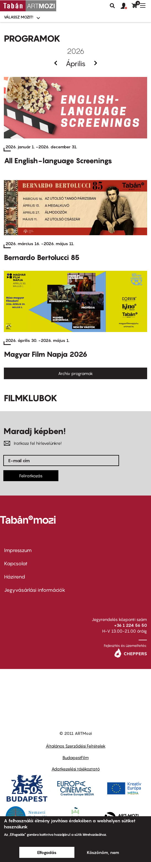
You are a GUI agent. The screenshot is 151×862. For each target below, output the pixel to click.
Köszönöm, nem (103, 852)
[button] (126, 6)
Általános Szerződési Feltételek (76, 745)
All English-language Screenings (58, 160)
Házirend (14, 577)
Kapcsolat (16, 563)
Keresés (112, 6)
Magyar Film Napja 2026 (45, 354)
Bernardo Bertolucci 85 (42, 257)
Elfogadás (46, 852)
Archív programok (75, 373)
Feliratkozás (30, 475)
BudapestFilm (76, 757)
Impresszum (18, 550)
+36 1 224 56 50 (130, 625)
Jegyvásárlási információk (34, 590)
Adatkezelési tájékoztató (76, 768)
